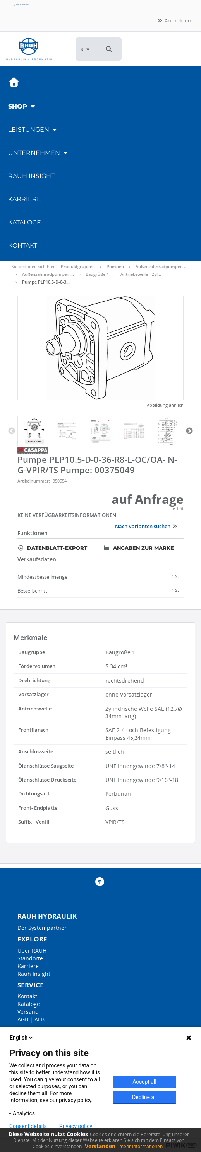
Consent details (28, 1126)
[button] (109, 49)
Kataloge (24, 222)
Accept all (144, 1082)
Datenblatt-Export (52, 548)
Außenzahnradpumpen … (161, 266)
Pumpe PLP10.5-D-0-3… (46, 282)
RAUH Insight (31, 176)
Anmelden (174, 20)
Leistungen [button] (33, 129)
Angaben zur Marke (138, 548)
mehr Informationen (141, 1146)
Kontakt (22, 245)
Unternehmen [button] (38, 152)
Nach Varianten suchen (146, 526)
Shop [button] (22, 106)
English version (21, 5)
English (22, 1038)
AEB (39, 1019)
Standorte (30, 958)
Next (189, 431)
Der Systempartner (42, 927)
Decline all (144, 1097)
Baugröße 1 (97, 274)
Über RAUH (31, 950)
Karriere (24, 199)
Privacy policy (75, 1126)
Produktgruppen (78, 266)
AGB (22, 1019)
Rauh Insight (33, 973)
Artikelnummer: (33, 481)
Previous (11, 431)
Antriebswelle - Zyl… (140, 274)
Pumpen (115, 266)
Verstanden (100, 1146)
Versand (28, 1011)
